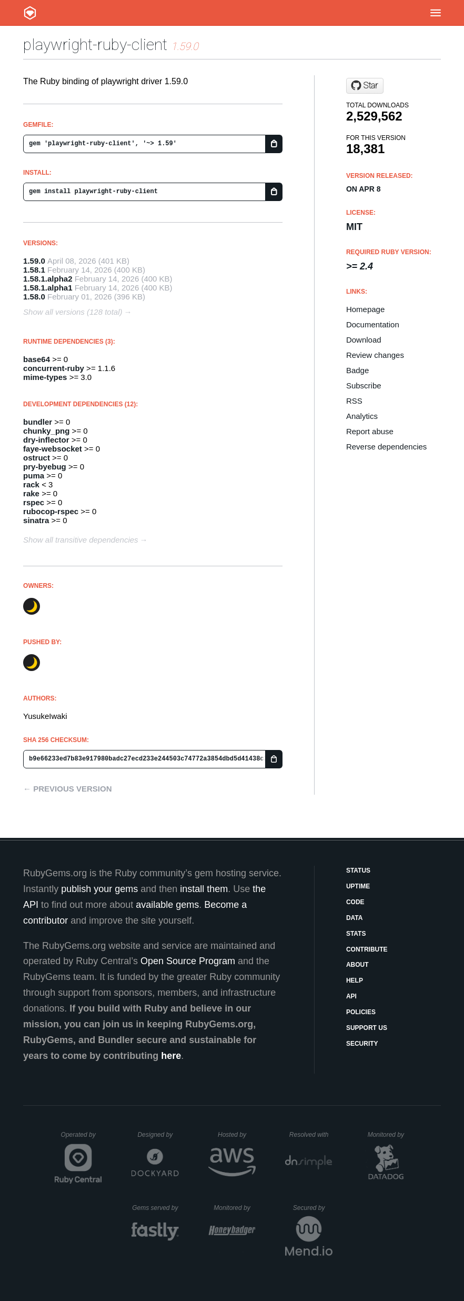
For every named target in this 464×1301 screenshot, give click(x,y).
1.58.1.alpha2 (47, 278)
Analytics (362, 416)
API (351, 996)
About (357, 964)
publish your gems (99, 889)
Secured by (312, 1208)
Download (363, 339)
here (171, 1055)
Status (358, 870)
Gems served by (155, 1208)
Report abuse (370, 431)
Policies (361, 1012)
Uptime (358, 886)
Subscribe (363, 385)
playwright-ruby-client (95, 44)
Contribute (367, 949)
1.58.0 (34, 296)
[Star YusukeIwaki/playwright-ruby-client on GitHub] (365, 86)
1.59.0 (34, 260)
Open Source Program (187, 961)
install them (204, 889)
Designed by (157, 1134)
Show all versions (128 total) (72, 311)
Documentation (372, 324)
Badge (357, 370)
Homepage (365, 309)
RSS (354, 400)
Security (362, 1043)
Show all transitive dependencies (80, 539)
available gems (167, 904)
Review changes (375, 355)
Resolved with (310, 1134)
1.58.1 (34, 269)
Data (354, 918)
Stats (356, 933)
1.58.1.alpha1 (47, 287)
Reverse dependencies (386, 446)
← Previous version (67, 788)
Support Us (366, 1028)
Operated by (81, 1138)
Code (355, 902)
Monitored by (389, 1134)
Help (354, 980)
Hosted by (237, 1134)
